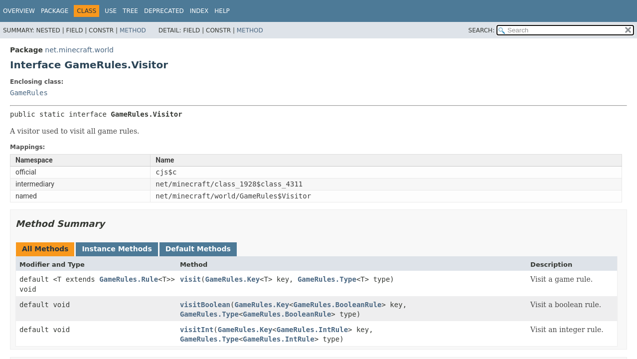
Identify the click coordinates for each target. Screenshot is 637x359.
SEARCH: (482, 30)
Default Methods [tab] (198, 249)
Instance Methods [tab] (117, 249)
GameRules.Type (327, 279)
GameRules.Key (232, 279)
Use (111, 10)
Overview (19, 10)
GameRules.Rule (128, 279)
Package (54, 10)
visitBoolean (205, 305)
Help (222, 10)
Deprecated (164, 10)
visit (190, 279)
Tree (130, 10)
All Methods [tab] (45, 249)
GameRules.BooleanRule (338, 305)
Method (133, 30)
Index (199, 10)
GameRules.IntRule (312, 330)
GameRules (29, 93)
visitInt (196, 330)
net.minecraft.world (79, 50)
